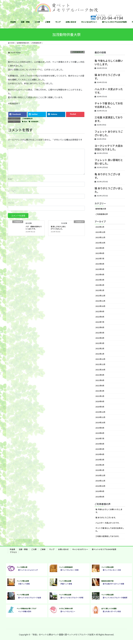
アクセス (13, 552)
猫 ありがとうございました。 (109, 190)
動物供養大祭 (100, 208)
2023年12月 (100, 232)
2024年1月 (99, 227)
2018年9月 (99, 491)
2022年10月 (100, 306)
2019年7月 (99, 438)
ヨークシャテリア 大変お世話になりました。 (109, 147)
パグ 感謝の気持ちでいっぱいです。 (34, 227)
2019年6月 (99, 443)
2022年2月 (99, 348)
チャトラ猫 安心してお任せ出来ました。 (109, 105)
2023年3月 (99, 279)
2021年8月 (99, 380)
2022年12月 (100, 295)
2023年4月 (99, 274)
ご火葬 (34, 549)
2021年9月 (99, 375)
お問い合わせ (63, 549)
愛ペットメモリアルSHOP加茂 (104, 549)
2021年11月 (100, 364)
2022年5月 (99, 332)
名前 (10, 178)
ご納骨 (42, 549)
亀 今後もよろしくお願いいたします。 (109, 62)
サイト (11, 202)
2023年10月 (100, 242)
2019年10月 (100, 422)
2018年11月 (100, 480)
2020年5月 (99, 406)
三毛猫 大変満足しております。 (109, 119)
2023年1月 (99, 290)
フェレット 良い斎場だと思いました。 (109, 161)
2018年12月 (100, 475)
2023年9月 (99, 248)
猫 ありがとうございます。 (107, 76)
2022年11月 (100, 301)
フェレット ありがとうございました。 (109, 133)
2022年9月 (99, 311)
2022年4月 (99, 338)
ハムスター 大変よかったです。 (109, 90)
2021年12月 (100, 359)
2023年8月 (99, 253)
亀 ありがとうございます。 (107, 175)
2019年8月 (99, 433)
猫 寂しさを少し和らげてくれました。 (58, 227)
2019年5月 (99, 449)
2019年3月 (99, 459)
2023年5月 (99, 269)
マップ (51, 549)
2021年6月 (99, 385)
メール (11, 190)
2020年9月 (99, 401)
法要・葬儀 (23, 549)
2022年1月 (99, 353)
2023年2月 (99, 285)
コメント (12, 145)
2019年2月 (99, 465)
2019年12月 (100, 412)
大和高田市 (34, 121)
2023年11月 (100, 237)
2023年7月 (99, 258)
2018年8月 (99, 496)
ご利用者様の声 (77, 52)
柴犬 (25, 121)
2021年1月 (99, 396)
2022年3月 (99, 343)
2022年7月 (99, 322)
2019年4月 (99, 454)
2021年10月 (100, 369)
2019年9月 (99, 427)
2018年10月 (100, 486)
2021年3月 (99, 391)
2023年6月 (99, 264)
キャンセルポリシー (80, 549)
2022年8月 (99, 316)
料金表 (12, 549)
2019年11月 (100, 417)
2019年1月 (99, 470)
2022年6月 (99, 327)
